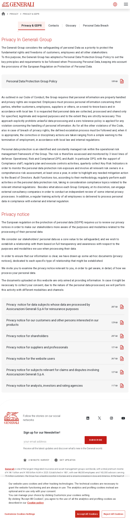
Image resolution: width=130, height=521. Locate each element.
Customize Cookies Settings (20, 515)
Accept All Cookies (87, 515)
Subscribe (95, 440)
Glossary (71, 25)
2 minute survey (36, 460)
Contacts (53, 25)
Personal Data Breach (96, 25)
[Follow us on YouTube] (123, 418)
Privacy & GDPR (31, 25)
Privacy (14, 14)
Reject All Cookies (113, 515)
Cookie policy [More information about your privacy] (35, 503)
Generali (9, 469)
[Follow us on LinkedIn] (87, 418)
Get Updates (65, 460)
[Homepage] (3, 14)
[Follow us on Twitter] (99, 418)
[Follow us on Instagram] (111, 418)
